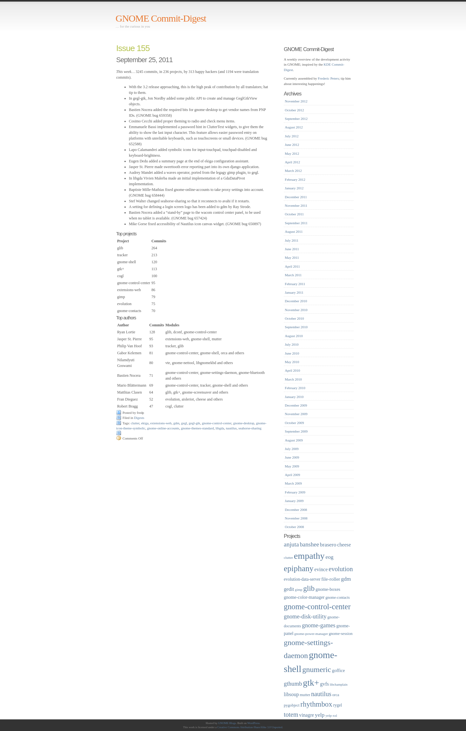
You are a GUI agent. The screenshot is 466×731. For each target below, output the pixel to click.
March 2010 (293, 379)
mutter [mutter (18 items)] (305, 695)
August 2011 (294, 231)
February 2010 (295, 388)
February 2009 (295, 492)
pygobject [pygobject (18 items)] (292, 705)
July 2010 (291, 344)
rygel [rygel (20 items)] (337, 705)
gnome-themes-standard (197, 428)
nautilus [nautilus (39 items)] (321, 693)
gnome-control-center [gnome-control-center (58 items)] (317, 606)
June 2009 (292, 457)
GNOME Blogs (227, 723)
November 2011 (296, 205)
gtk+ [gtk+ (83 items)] (311, 683)
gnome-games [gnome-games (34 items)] (318, 625)
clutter (135, 423)
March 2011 (293, 275)
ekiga (145, 423)
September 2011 (296, 223)
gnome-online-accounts (163, 428)
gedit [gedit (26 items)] (289, 589)
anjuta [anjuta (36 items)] (291, 544)
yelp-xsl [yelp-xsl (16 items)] (331, 715)
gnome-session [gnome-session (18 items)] (341, 633)
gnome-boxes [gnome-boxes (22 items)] (328, 589)
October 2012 (294, 110)
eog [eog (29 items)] (329, 557)
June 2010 (292, 353)
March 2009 (293, 483)
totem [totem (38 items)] (291, 714)
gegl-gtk (194, 423)
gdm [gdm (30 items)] (346, 579)
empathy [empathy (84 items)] (309, 556)
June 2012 (292, 145)
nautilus (231, 428)
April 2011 (292, 266)
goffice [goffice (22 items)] (338, 670)
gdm (176, 423)
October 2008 (294, 527)
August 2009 (294, 440)
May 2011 (292, 257)
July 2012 (291, 136)
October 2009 (294, 423)
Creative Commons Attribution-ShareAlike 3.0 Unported (250, 727)
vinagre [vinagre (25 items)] (306, 715)
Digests (139, 418)
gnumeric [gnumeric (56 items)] (316, 669)
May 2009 (292, 466)
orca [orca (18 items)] (335, 695)
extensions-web (160, 423)
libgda (220, 428)
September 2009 (296, 431)
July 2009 (291, 449)
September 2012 (296, 119)
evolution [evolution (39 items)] (341, 568)
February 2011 (295, 284)
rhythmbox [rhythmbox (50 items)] (316, 704)
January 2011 (294, 292)
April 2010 (292, 370)
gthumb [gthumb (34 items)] (293, 683)
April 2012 (292, 162)
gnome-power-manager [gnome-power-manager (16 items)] (311, 634)
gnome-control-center (216, 423)
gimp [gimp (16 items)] (298, 589)
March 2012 (293, 171)
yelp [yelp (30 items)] (319, 715)
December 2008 (296, 510)
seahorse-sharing (250, 428)
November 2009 (296, 414)
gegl (184, 423)
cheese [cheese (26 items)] (344, 544)
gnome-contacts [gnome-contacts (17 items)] (337, 597)
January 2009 (294, 501)
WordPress (253, 723)
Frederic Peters (328, 78)
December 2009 (296, 405)
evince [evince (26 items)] (321, 569)
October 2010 (294, 318)
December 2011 (296, 197)
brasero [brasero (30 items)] (328, 544)
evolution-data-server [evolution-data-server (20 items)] (302, 579)
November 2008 (296, 518)
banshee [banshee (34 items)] (309, 544)
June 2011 (292, 249)
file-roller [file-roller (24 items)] (330, 579)
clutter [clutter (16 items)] (288, 557)
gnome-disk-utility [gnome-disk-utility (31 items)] (305, 616)
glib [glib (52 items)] (309, 588)
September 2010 (296, 327)
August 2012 (294, 127)
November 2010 (296, 310)
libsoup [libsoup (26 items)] (291, 694)
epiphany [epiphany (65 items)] (298, 568)
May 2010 (292, 362)
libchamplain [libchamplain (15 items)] (339, 684)
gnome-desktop (243, 423)
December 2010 (296, 301)
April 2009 (292, 475)
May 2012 (292, 153)
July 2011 (291, 240)
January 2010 (294, 397)
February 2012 (295, 179)
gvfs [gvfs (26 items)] (324, 684)
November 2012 (296, 101)
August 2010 (294, 336)
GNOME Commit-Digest (161, 18)
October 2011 (294, 214)
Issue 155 (133, 48)
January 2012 (294, 188)
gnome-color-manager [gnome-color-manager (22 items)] (304, 597)
